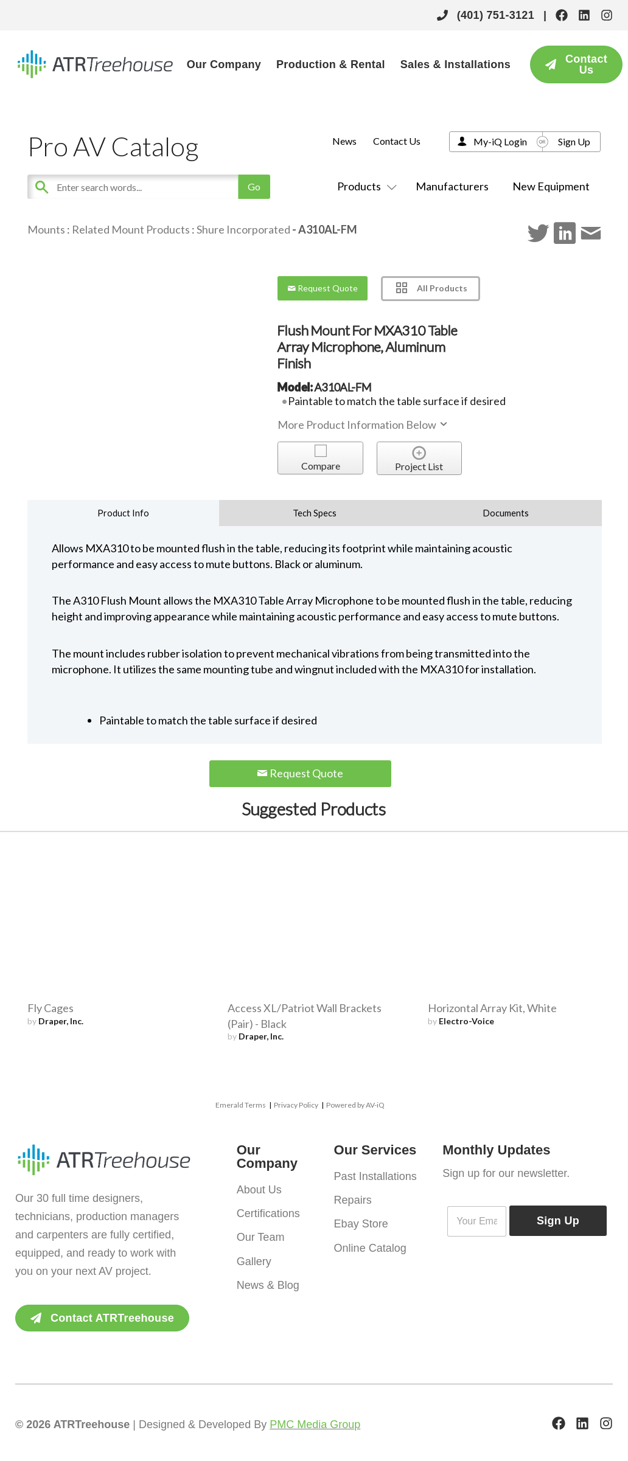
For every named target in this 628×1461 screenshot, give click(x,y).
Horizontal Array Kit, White (492, 1008)
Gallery (254, 1258)
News (344, 141)
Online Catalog (370, 1245)
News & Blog (268, 1281)
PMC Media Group (315, 1424)
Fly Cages (50, 1008)
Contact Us (396, 141)
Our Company (224, 64)
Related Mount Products (131, 229)
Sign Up (574, 141)
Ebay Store (361, 1222)
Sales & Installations (455, 64)
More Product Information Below (363, 424)
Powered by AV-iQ (355, 1104)
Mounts (46, 229)
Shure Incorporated (243, 229)
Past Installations (375, 1176)
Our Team (261, 1235)
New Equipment (551, 186)
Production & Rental (330, 64)
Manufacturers (452, 186)
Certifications (268, 1212)
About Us (259, 1189)
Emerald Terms (240, 1104)
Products (364, 186)
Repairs (353, 1199)
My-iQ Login (500, 141)
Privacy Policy (296, 1104)
